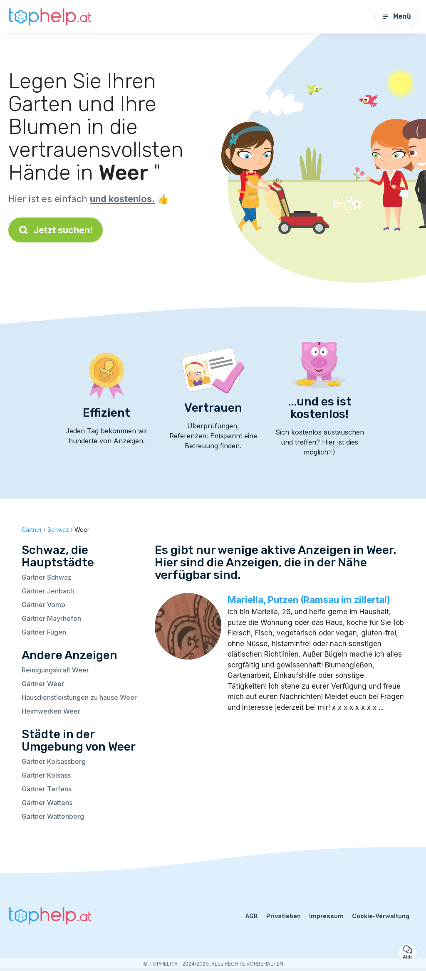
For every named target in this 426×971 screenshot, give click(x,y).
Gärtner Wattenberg (53, 816)
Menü (396, 16)
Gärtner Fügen (44, 632)
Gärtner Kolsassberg (54, 761)
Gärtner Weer (43, 683)
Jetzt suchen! (55, 230)
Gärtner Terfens (47, 789)
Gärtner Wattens (47, 802)
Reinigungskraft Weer (55, 670)
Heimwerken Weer (51, 711)
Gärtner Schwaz (47, 577)
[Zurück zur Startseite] (50, 16)
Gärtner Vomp (43, 604)
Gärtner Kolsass (46, 775)
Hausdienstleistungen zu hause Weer (79, 697)
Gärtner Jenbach (48, 591)
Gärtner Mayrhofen (51, 618)
